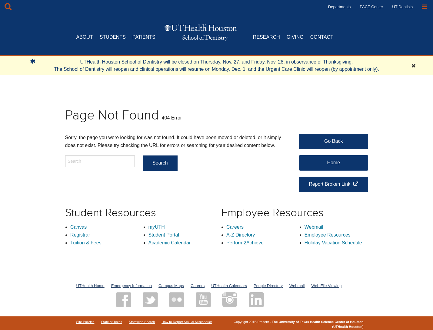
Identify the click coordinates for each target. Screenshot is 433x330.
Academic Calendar (169, 242)
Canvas (78, 227)
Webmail (314, 227)
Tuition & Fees (86, 242)
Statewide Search (142, 322)
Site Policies (85, 322)
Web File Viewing (326, 285)
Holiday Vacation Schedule (333, 242)
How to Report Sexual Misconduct (187, 322)
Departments (339, 7)
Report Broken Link (329, 184)
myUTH (156, 227)
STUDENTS (113, 37)
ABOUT (84, 37)
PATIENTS (143, 37)
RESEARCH (266, 37)
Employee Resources (328, 234)
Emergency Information (131, 285)
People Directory (268, 285)
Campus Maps (171, 285)
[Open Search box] (8, 7)
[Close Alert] (413, 66)
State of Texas (111, 322)
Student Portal (163, 234)
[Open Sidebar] (424, 7)
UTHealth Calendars (229, 285)
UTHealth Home (90, 285)
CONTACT (321, 37)
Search (160, 162)
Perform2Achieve (245, 242)
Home (333, 162)
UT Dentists (402, 7)
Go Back (333, 141)
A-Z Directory (240, 234)
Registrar (80, 234)
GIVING (295, 37)
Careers (235, 227)
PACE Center (371, 7)
